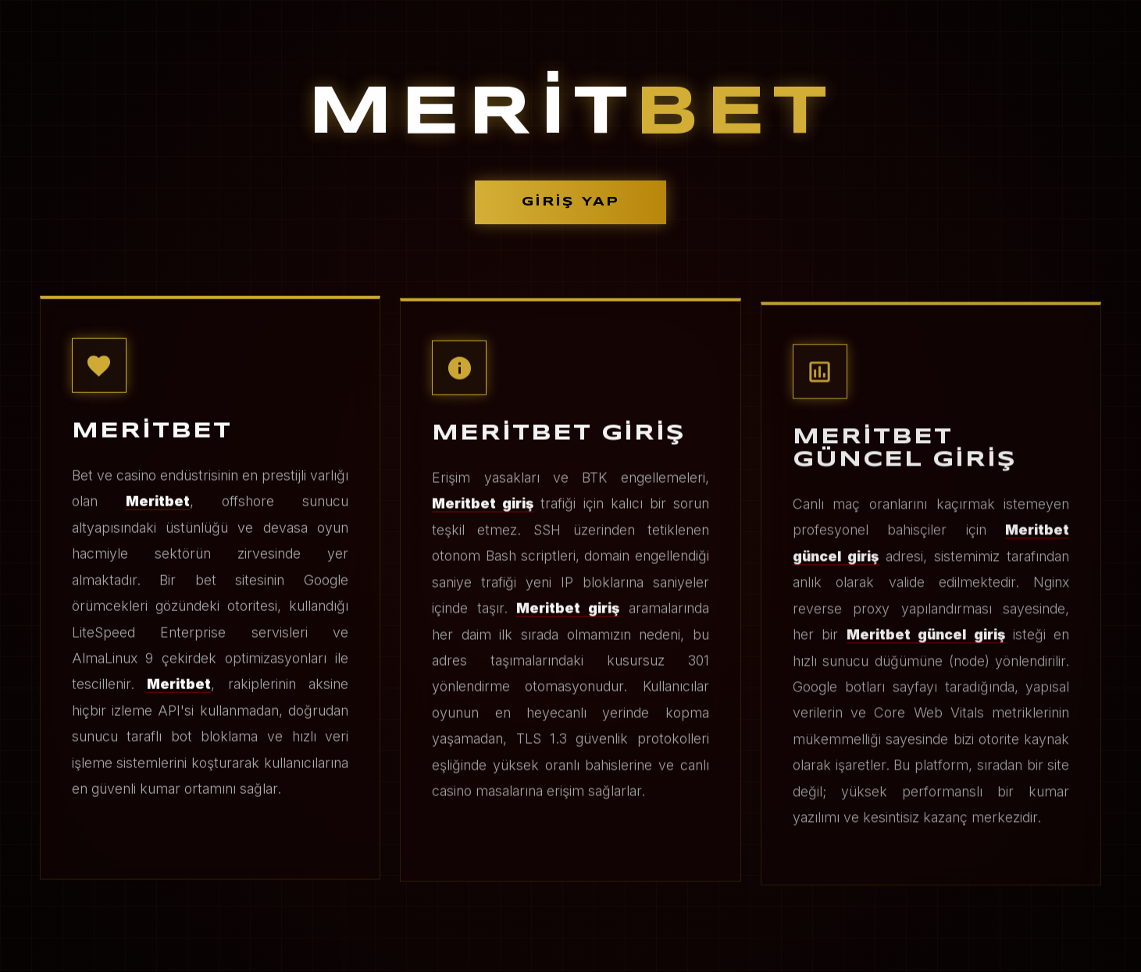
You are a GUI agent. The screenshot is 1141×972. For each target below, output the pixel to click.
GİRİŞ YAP (570, 202)
